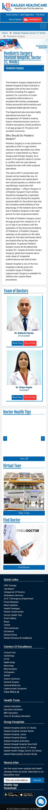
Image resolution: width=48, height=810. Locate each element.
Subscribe (37, 780)
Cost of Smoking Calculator (17, 716)
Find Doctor (24, 567)
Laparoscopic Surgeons (15, 688)
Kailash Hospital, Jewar (15, 734)
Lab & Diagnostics (27, 15)
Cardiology (9, 655)
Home (5, 33)
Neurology (9, 665)
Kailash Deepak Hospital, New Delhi (20, 744)
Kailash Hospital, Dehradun (16, 741)
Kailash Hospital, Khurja (15, 737)
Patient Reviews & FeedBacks (18, 638)
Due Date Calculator (13, 709)
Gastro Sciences (12, 678)
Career (7, 625)
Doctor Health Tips (13, 615)
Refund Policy (10, 634)
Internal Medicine (12, 685)
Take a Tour (24, 513)
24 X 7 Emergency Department (18, 598)
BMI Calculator (11, 713)
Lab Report (9, 588)
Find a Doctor (12, 15)
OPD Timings (10, 585)
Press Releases (11, 602)
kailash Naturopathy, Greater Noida (20, 754)
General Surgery (11, 682)
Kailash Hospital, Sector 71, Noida (20, 747)
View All (24, 459)
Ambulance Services (13, 595)
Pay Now (40, 15)
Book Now (17, 343)
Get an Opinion (15, 19)
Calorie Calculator (12, 706)
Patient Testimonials (14, 611)
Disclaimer (9, 631)
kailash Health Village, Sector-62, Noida (22, 750)
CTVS (6, 659)
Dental (7, 675)
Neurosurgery (10, 669)
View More (11, 691)
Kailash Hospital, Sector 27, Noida (29, 33)
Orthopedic (9, 672)
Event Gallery (10, 618)
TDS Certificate (11, 628)
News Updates (11, 605)
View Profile (30, 343)
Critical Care (10, 652)
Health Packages (12, 608)
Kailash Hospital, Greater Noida (19, 731)
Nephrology (9, 662)
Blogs (6, 621)
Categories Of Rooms (14, 592)
